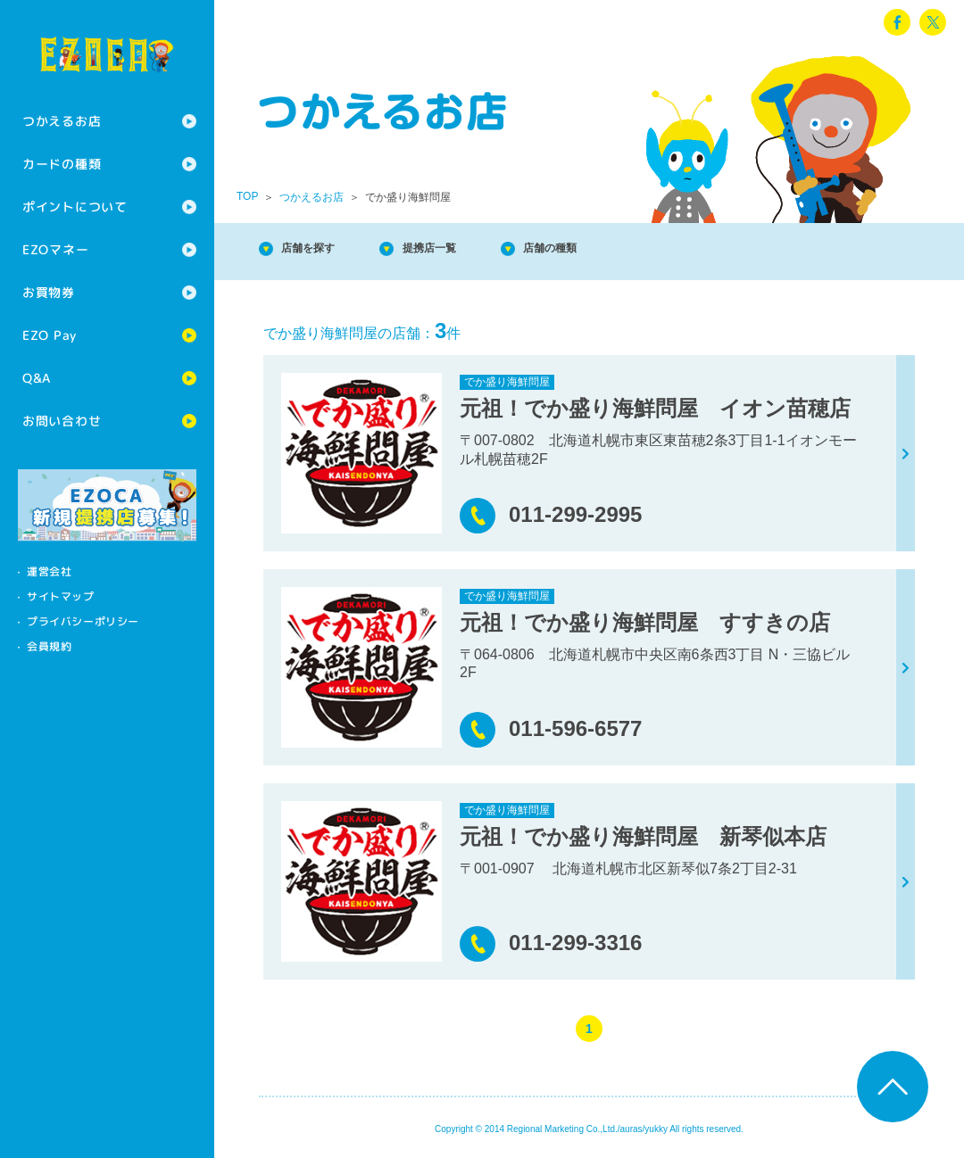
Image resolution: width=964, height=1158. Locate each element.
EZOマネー (55, 249)
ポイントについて (75, 206)
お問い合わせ (61, 420)
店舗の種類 (607, 249)
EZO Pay (49, 335)
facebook (897, 22)
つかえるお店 (61, 120)
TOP (247, 196)
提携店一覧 (464, 249)
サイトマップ (61, 596)
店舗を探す (321, 249)
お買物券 (48, 292)
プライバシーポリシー (83, 621)
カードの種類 (61, 163)
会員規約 (49, 646)
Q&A (36, 377)
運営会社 (49, 571)
